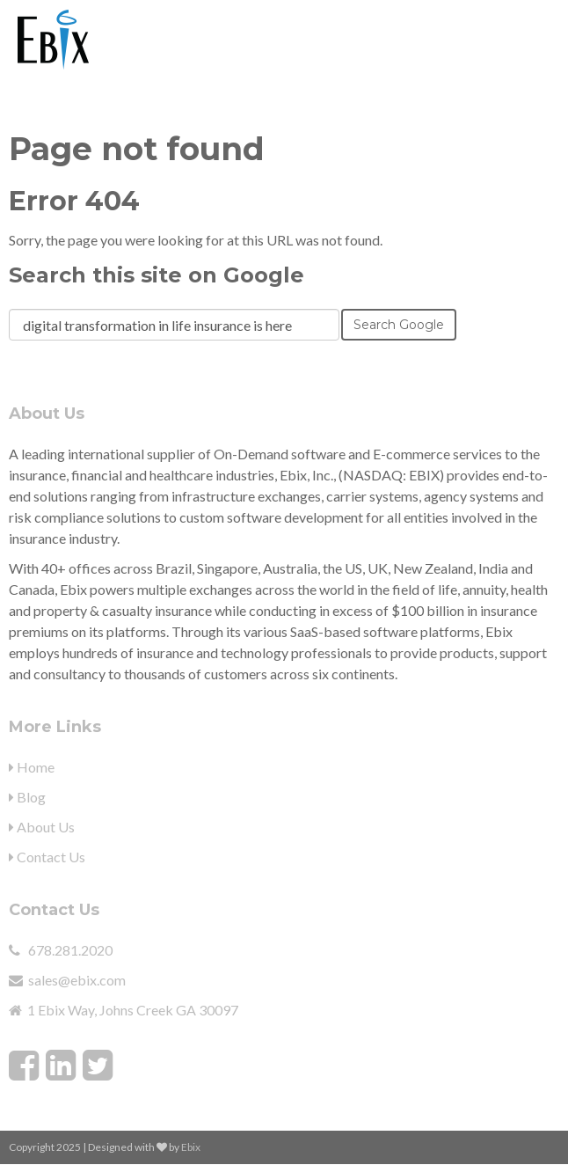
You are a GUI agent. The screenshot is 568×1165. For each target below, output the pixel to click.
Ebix (190, 1147)
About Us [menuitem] (42, 826)
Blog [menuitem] (27, 796)
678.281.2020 (70, 950)
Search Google (398, 325)
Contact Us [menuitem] (47, 856)
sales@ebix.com (77, 979)
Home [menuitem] (32, 766)
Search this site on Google (156, 275)
